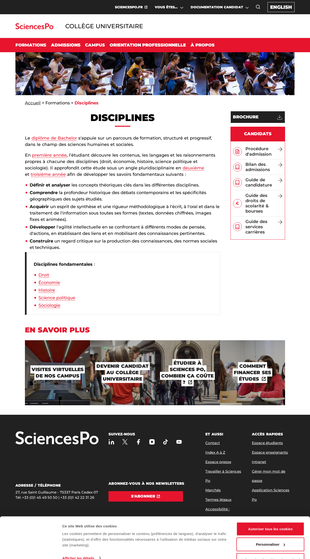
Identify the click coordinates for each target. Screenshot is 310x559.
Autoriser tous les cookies (270, 515)
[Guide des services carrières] (263, 227)
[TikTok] (166, 442)
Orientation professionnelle (148, 45)
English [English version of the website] (281, 7)
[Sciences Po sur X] (125, 442)
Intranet (259, 462)
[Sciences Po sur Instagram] (152, 442)
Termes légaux (218, 499)
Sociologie (49, 305)
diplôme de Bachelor (54, 138)
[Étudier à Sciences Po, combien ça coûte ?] (187, 372)
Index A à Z (215, 452)
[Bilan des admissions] (263, 167)
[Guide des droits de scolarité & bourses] (263, 203)
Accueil (33, 103)
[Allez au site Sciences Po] (34, 28)
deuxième (193, 168)
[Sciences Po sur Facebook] (138, 442)
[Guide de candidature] (263, 182)
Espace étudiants (267, 443)
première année (49, 155)
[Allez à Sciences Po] (57, 438)
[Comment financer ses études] (252, 372)
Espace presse (218, 462)
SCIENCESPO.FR (129, 7)
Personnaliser (270, 531)
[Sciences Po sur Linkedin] (111, 442)
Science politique (56, 297)
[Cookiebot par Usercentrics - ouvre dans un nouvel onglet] (31, 549)
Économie (49, 282)
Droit (43, 275)
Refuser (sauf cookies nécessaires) (270, 546)
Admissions (65, 45)
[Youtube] (179, 442)
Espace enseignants (270, 452)
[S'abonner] (145, 496)
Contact (212, 443)
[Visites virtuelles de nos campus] (57, 372)
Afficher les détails (78, 544)
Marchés (213, 490)
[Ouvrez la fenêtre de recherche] (258, 7)
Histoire (46, 290)
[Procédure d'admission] (263, 151)
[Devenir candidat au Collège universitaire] (122, 372)
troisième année (48, 174)
